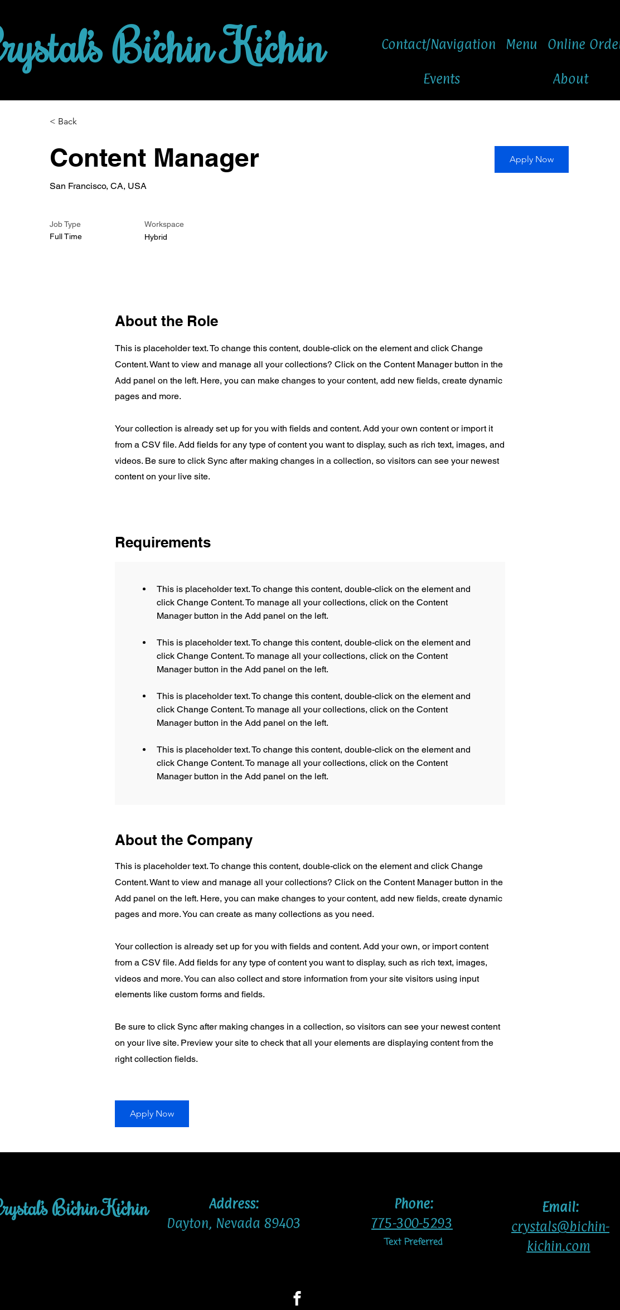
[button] (532, 159)
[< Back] (89, 121)
